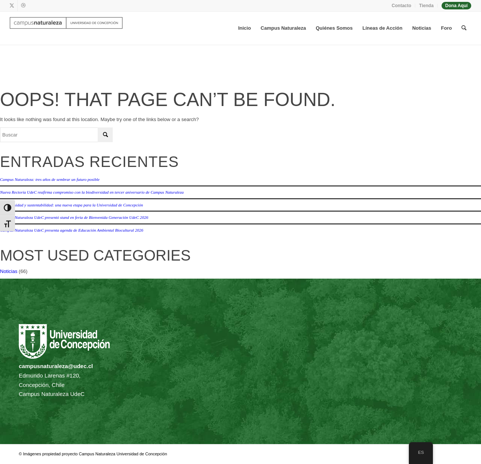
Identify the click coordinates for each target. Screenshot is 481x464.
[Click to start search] (105, 134)
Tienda (426, 5)
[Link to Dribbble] (23, 5)
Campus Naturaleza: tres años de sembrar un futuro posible (50, 179)
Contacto (401, 5)
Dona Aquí (456, 5)
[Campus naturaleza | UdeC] (66, 28)
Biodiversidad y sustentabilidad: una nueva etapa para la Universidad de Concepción (71, 205)
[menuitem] (401, 6)
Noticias (8, 271)
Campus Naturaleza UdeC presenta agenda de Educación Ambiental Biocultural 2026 (71, 230)
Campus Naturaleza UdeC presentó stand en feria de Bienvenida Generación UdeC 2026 (74, 217)
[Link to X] (11, 5)
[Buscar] (464, 28)
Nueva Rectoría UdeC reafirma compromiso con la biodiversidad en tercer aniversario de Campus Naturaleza (92, 192)
